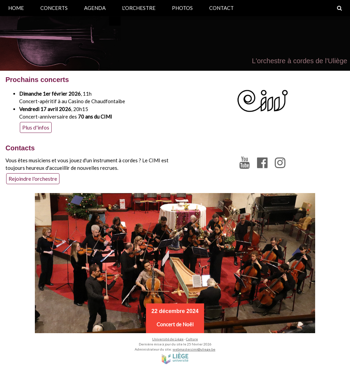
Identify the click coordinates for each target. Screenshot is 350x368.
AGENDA (95, 8)
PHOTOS (182, 8)
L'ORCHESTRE (139, 8)
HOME (16, 8)
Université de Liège (168, 339)
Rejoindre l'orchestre (33, 178)
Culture (192, 339)
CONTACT (221, 8)
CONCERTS (54, 8)
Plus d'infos (35, 127)
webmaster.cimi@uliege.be (194, 349)
